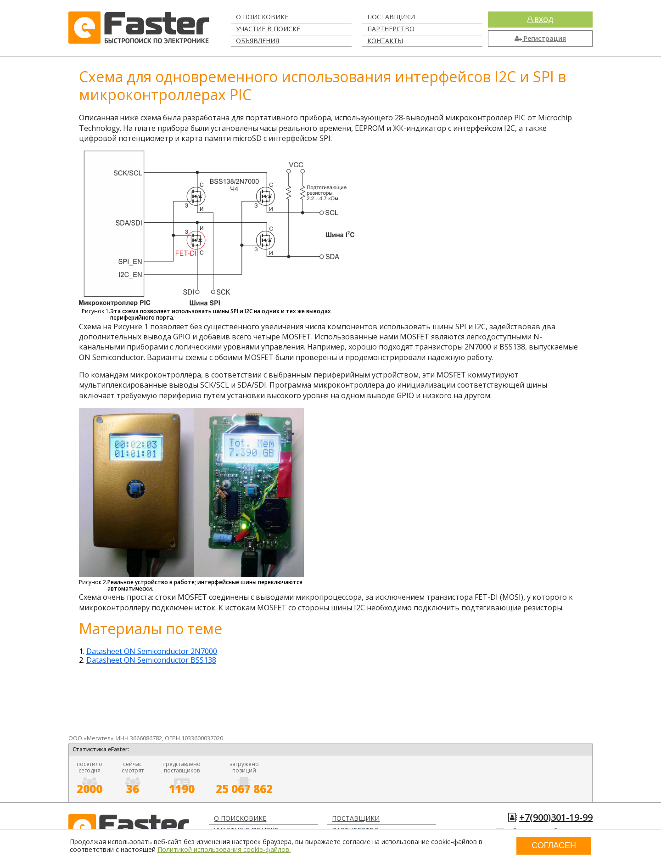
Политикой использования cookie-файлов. (224, 849)
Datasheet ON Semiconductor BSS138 (151, 660)
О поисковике (262, 16)
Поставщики (391, 16)
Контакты (385, 40)
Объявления (257, 40)
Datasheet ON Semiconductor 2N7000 (151, 651)
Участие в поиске (268, 28)
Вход (540, 19)
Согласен (554, 845)
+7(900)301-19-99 (556, 817)
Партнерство (391, 28)
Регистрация (540, 38)
